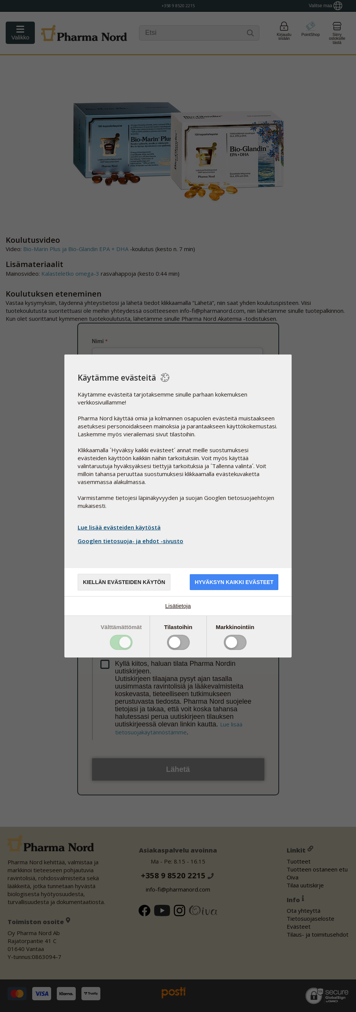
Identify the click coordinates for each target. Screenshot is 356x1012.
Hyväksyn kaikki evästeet (234, 582)
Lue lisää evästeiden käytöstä (119, 527)
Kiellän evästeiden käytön (124, 582)
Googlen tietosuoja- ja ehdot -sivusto (131, 541)
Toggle (121, 642)
